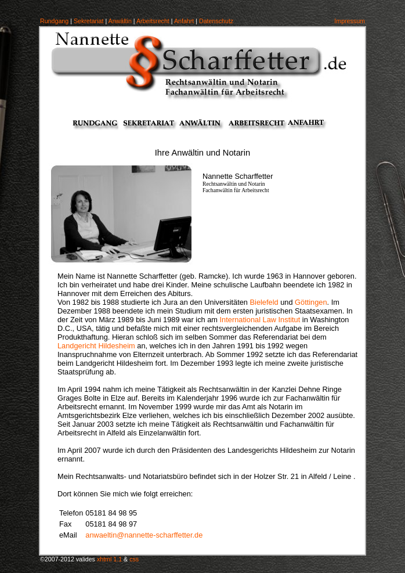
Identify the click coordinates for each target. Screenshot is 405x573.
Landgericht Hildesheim (96, 345)
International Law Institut (260, 319)
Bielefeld (264, 302)
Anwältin (120, 20)
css (134, 559)
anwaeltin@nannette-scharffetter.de (143, 535)
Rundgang (54, 20)
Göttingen (311, 302)
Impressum (349, 20)
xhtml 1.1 (109, 559)
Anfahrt (184, 20)
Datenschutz (216, 20)
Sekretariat (89, 20)
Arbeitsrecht (152, 20)
